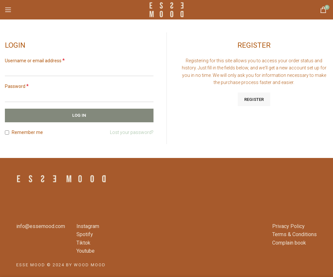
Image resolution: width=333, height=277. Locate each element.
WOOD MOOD (90, 264)
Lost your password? (131, 132)
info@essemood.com (40, 226)
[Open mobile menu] (8, 9)
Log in (79, 115)
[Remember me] (7, 132)
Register (254, 99)
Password (17, 86)
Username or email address (35, 60)
